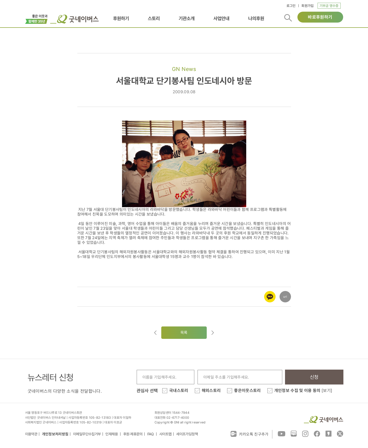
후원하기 (121, 18)
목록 (184, 332)
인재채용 (112, 434)
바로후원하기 (320, 17)
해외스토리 (211, 390)
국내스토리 (178, 390)
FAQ (151, 434)
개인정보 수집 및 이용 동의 (303, 390)
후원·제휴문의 (133, 434)
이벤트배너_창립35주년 (36, 19)
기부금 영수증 (329, 6)
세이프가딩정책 (187, 434)
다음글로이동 (212, 332)
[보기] (327, 390)
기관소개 (187, 18)
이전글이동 (155, 332)
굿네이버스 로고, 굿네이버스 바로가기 (74, 19)
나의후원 (256, 18)
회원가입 (307, 6)
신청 (314, 377)
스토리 (154, 18)
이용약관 (31, 434)
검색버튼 (288, 18)
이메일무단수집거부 (87, 434)
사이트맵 (165, 434)
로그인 (291, 6)
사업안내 (221, 18)
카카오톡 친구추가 (250, 434)
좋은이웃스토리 (247, 390)
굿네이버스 (323, 419)
